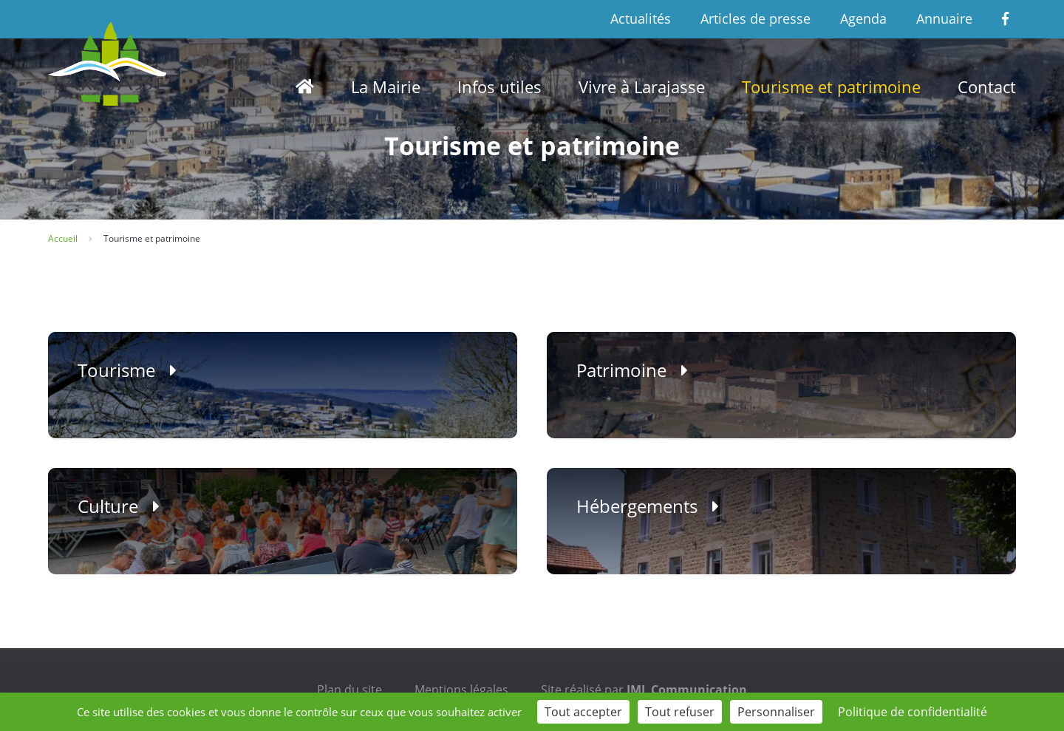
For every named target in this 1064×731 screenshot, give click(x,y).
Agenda (863, 18)
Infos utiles (499, 86)
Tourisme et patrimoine (831, 86)
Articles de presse (755, 18)
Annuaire (944, 18)
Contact (987, 86)
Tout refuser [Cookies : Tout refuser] (680, 712)
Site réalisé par (644, 689)
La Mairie (385, 86)
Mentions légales (461, 689)
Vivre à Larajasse (642, 86)
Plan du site (349, 689)
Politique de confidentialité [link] (912, 712)
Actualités (640, 18)
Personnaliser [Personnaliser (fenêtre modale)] (776, 712)
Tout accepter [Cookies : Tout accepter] (583, 712)
